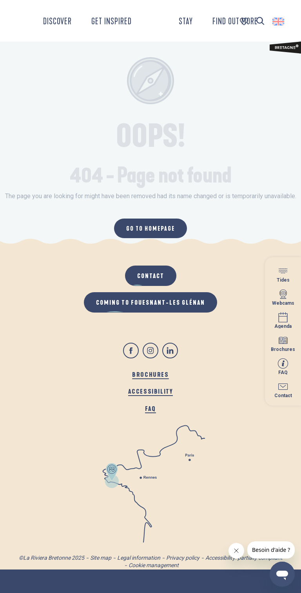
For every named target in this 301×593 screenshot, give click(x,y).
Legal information (138, 558)
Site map (100, 558)
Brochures (150, 374)
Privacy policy (182, 558)
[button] (260, 21)
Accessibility (150, 391)
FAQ (150, 408)
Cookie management (154, 565)
